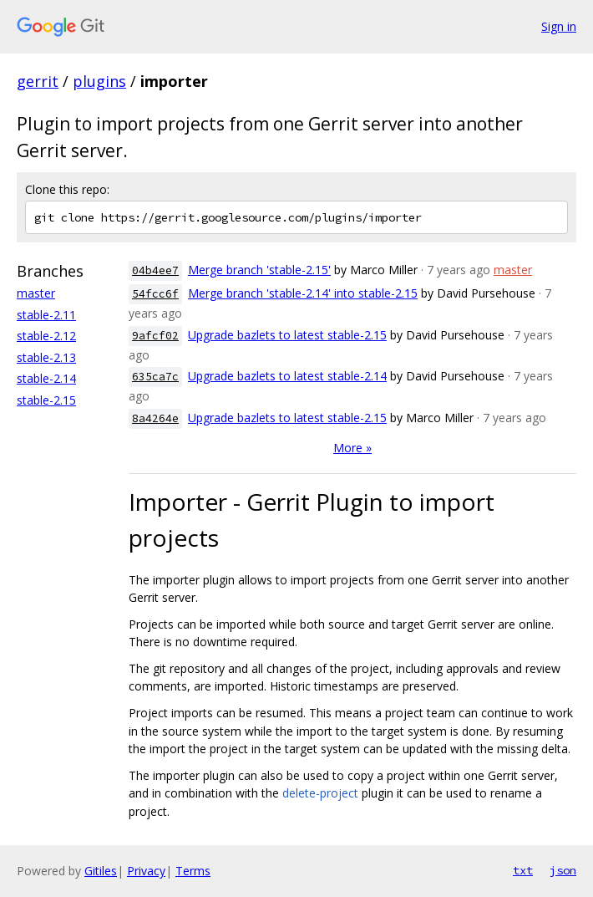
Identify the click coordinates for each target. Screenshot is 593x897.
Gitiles (100, 871)
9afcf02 (155, 336)
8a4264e (155, 418)
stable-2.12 (46, 336)
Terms (192, 871)
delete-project (320, 793)
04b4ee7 (155, 270)
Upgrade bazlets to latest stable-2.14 (287, 376)
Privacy (146, 871)
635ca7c (155, 377)
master (36, 293)
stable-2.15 (46, 400)
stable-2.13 (46, 357)
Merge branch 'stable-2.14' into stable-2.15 (303, 293)
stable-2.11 (46, 315)
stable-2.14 (46, 378)
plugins (99, 81)
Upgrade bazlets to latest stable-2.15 (287, 335)
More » (352, 448)
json (563, 870)
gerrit (37, 81)
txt (523, 870)
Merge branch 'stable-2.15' (259, 270)
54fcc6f (155, 294)
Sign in (558, 26)
